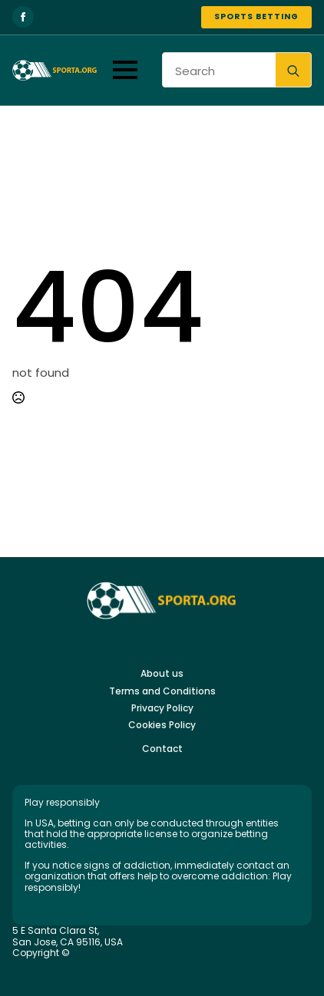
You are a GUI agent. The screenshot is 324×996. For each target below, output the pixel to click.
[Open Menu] (125, 70)
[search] (293, 70)
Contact (162, 749)
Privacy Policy (162, 708)
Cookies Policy (162, 725)
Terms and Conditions (162, 691)
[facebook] (23, 17)
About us (162, 673)
